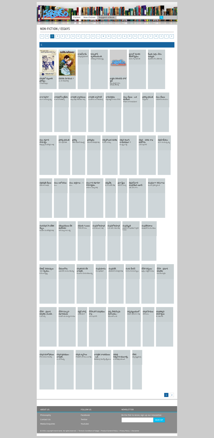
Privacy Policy (125, 431)
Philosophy (45, 415)
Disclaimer (135, 431)
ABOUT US (44, 410)
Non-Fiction (89, 17)
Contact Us (45, 420)
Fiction (76, 17)
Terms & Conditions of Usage (88, 431)
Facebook (85, 415)
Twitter (84, 420)
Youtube (85, 424)
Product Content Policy (109, 431)
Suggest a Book (106, 17)
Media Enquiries (47, 424)
